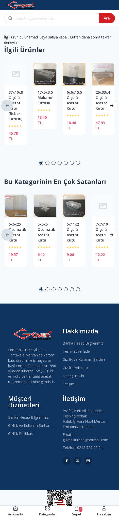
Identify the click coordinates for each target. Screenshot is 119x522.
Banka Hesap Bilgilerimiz (83, 343)
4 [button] (60, 163)
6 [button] (72, 163)
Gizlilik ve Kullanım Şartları (84, 359)
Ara (107, 18)
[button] (7, 105)
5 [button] (66, 163)
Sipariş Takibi (73, 375)
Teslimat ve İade (76, 351)
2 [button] (47, 163)
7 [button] (78, 163)
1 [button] (41, 163)
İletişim (68, 384)
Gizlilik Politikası (75, 367)
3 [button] (54, 163)
